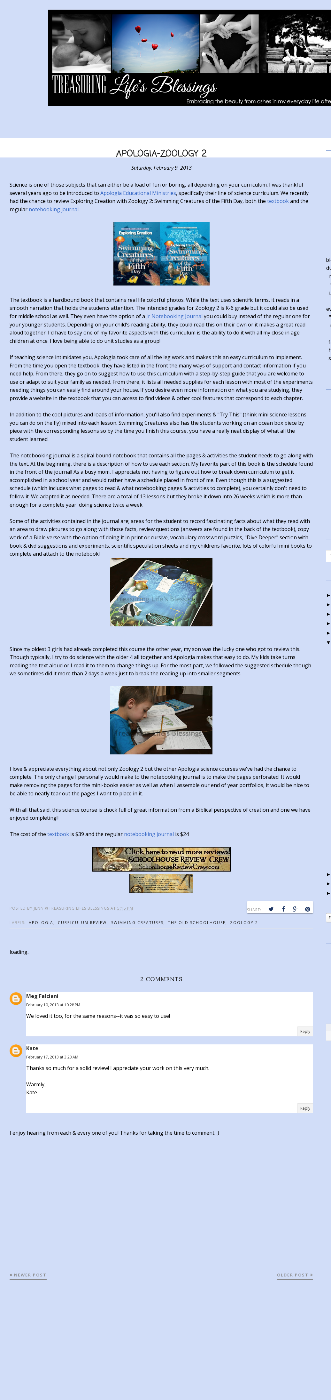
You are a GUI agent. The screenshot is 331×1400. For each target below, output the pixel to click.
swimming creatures (137, 922)
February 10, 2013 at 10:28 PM (53, 1005)
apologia (41, 922)
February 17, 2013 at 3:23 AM (52, 1057)
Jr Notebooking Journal (174, 316)
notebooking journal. (54, 209)
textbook (278, 201)
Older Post (293, 1275)
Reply (305, 1031)
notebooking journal (149, 834)
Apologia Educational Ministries (138, 193)
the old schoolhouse (197, 922)
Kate (32, 1048)
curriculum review (82, 922)
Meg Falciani (42, 996)
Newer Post (30, 1275)
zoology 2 (244, 922)
